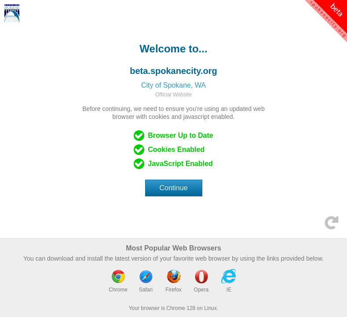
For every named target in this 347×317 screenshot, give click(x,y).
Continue (174, 188)
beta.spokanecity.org (173, 71)
